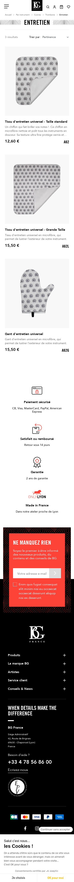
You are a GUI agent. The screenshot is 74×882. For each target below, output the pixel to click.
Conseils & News (20, 689)
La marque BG (18, 663)
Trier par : (35, 37)
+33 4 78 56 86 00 (30, 762)
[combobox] (55, 37)
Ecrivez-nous (18, 769)
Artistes (13, 672)
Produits (14, 655)
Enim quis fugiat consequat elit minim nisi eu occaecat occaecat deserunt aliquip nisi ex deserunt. (38, 591)
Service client (17, 680)
